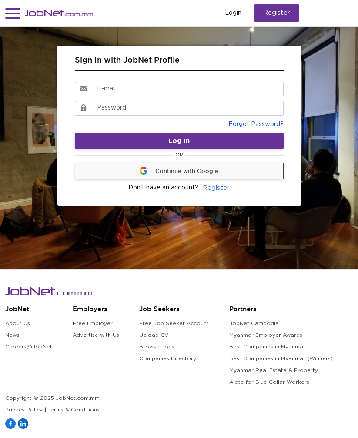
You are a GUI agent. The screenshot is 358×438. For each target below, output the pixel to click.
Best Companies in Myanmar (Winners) (281, 358)
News (12, 335)
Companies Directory (167, 358)
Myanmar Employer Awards (265, 335)
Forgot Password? (256, 124)
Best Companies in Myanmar (267, 347)
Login (233, 13)
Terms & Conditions (74, 410)
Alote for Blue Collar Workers (269, 382)
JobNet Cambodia (254, 323)
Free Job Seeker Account (174, 323)
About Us (17, 323)
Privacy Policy (24, 410)
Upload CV (153, 335)
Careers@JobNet (28, 347)
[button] (12, 13)
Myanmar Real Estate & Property (273, 370)
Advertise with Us (96, 335)
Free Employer (93, 323)
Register (276, 13)
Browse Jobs (156, 347)
